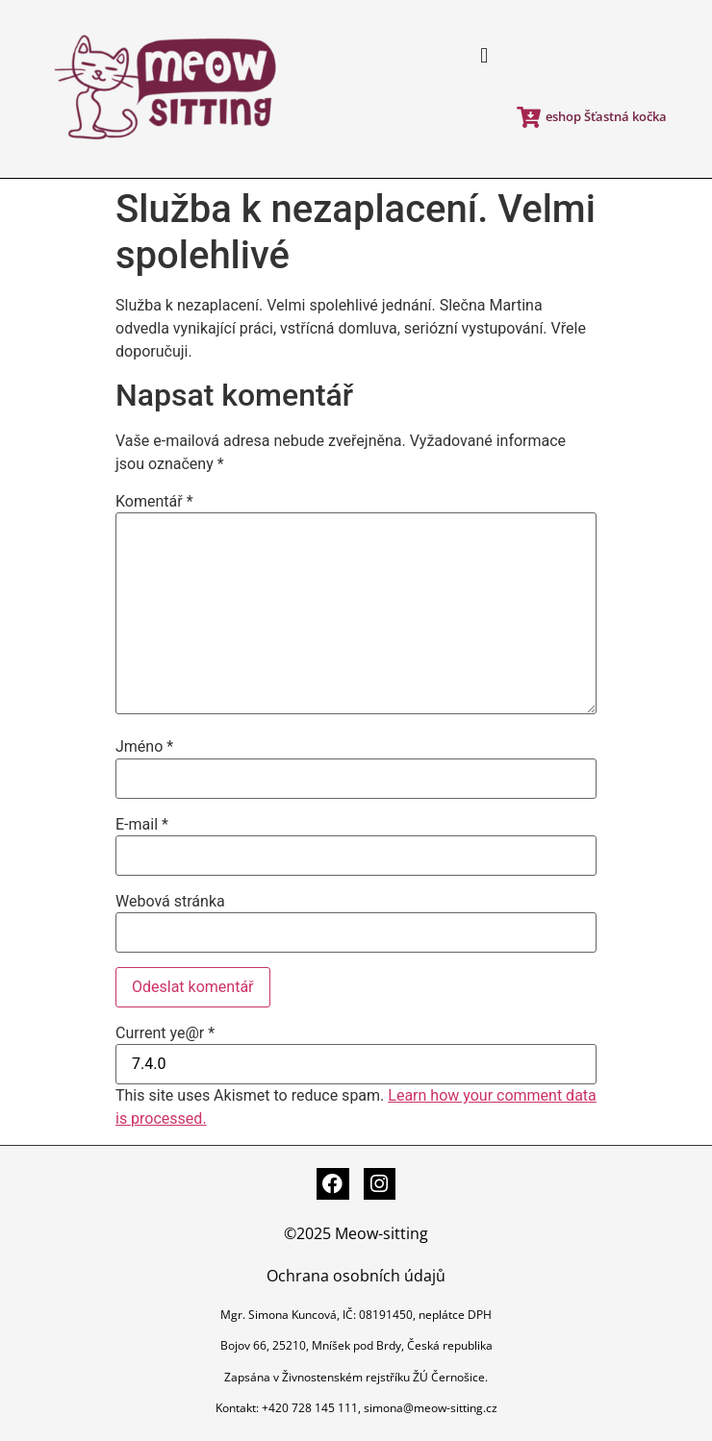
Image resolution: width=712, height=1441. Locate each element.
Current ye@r (165, 1033)
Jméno (144, 747)
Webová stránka (170, 901)
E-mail (141, 824)
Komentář (154, 501)
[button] (484, 56)
